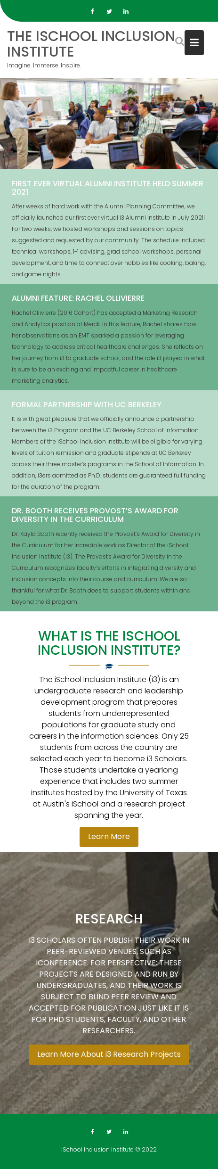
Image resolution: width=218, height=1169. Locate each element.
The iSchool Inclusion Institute (91, 44)
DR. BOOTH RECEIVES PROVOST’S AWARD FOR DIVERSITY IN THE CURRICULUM (95, 516)
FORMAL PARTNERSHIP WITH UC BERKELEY (86, 405)
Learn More (109, 836)
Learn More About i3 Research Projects (109, 1054)
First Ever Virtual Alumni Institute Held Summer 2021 (107, 188)
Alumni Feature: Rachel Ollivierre (78, 298)
